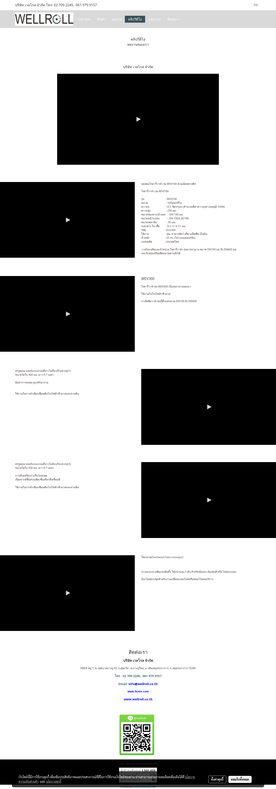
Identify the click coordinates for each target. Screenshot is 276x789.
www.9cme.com (138, 691)
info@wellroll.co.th (143, 684)
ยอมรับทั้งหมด (240, 779)
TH (253, 5)
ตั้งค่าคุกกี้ (217, 779)
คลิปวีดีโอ (135, 19)
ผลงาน (116, 19)
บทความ (155, 19)
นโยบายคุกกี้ (53, 781)
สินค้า (101, 19)
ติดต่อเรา (173, 19)
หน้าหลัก (85, 19)
